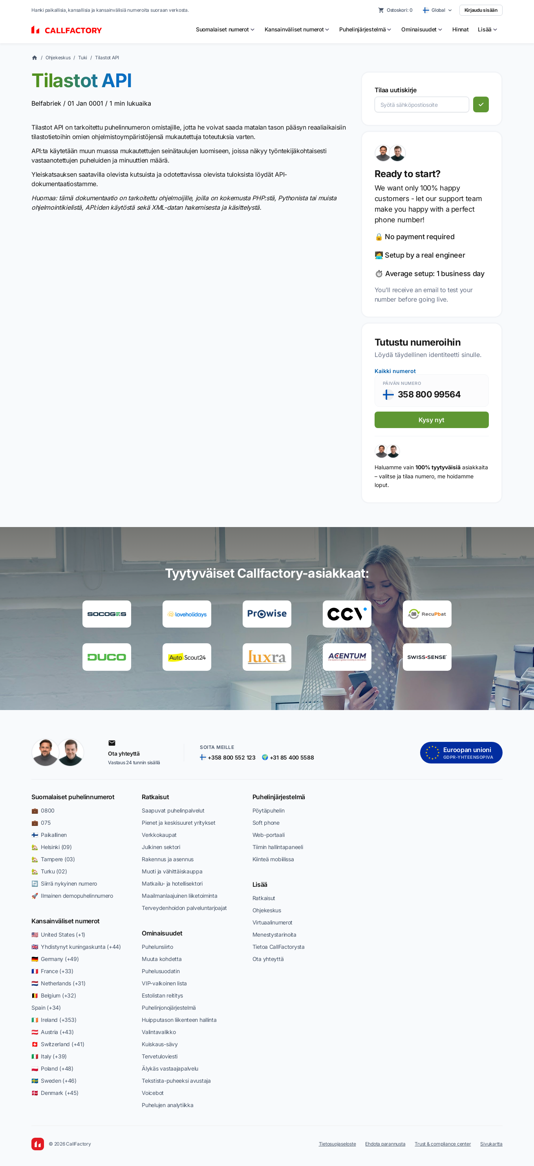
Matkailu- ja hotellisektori (172, 883)
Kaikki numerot (395, 371)
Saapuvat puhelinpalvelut (173, 810)
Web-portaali (268, 834)
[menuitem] (225, 29)
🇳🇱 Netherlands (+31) (58, 983)
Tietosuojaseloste (337, 1144)
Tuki (82, 57)
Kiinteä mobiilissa (273, 859)
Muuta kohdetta (161, 958)
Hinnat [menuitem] (460, 29)
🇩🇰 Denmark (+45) (55, 1092)
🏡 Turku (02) (49, 871)
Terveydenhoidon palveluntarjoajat (184, 907)
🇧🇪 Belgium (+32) (53, 995)
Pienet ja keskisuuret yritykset (178, 822)
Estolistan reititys (162, 995)
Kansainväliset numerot (65, 921)
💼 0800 (43, 810)
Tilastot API (107, 57)
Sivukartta (491, 1144)
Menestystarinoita (274, 934)
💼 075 (40, 822)
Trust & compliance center (443, 1144)
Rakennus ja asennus (168, 859)
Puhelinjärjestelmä (278, 797)
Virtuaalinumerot (272, 922)
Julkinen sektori (161, 847)
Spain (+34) (46, 1007)
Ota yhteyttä (268, 958)
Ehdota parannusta (385, 1144)
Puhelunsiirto (157, 946)
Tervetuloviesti (159, 1056)
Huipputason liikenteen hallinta (179, 1019)
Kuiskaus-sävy (159, 1044)
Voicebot (153, 1092)
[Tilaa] (481, 104)
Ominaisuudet (162, 933)
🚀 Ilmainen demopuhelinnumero (72, 895)
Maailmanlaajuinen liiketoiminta (179, 895)
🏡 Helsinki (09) (51, 847)
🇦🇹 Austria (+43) (52, 1032)
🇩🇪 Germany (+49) (55, 958)
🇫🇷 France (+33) (52, 971)
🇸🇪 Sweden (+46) (54, 1080)
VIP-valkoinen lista (164, 983)
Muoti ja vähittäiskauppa (172, 871)
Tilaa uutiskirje (396, 90)
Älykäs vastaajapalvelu (170, 1068)
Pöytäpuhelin (268, 810)
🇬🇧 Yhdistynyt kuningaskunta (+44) (76, 946)
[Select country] (438, 10)
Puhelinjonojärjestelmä (169, 1007)
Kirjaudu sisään (481, 10)
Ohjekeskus (58, 57)
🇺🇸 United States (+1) (58, 934)
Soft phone (266, 822)
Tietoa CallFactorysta (278, 946)
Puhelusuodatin (160, 971)
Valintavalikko (159, 1032)
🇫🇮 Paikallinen (49, 834)
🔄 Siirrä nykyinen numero (64, 883)
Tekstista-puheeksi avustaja (176, 1080)
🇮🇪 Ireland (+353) (53, 1019)
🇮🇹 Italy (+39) (49, 1056)
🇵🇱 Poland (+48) (52, 1068)
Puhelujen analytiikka (167, 1105)
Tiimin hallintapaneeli (277, 847)
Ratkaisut (155, 797)
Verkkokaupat (159, 834)
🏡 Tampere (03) (53, 859)
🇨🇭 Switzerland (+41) (57, 1044)
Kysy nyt (431, 420)
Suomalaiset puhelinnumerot (73, 797)
